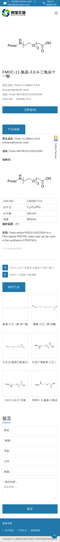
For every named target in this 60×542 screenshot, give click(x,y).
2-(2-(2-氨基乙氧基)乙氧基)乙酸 (15, 362)
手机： (8, 451)
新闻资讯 (35, 530)
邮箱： (8, 440)
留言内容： (11, 482)
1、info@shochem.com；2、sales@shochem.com (23, 3)
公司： (8, 461)
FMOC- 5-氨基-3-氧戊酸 (23, 274)
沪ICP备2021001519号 (47, 539)
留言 (30, 509)
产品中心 (22, 530)
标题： (8, 471)
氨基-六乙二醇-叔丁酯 (15, 324)
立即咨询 (30, 109)
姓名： (8, 430)
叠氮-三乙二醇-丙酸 (44, 324)
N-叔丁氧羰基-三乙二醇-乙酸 (44, 362)
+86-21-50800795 (51, 3)
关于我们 (9, 530)
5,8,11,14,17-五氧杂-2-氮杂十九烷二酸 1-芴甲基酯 (34, 267)
